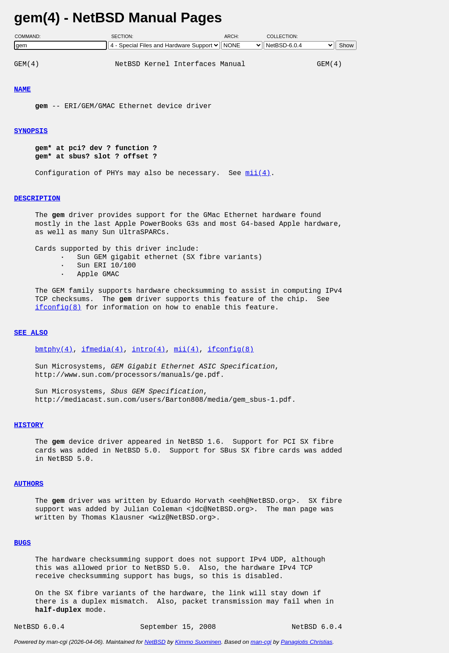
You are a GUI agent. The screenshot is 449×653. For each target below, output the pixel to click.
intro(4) (149, 350)
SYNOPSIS (31, 131)
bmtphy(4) (54, 350)
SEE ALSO (31, 333)
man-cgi (261, 642)
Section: (124, 36)
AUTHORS (28, 484)
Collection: (282, 36)
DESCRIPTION (37, 199)
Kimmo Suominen (198, 642)
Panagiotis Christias (306, 642)
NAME (22, 90)
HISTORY (28, 425)
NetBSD (155, 642)
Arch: (235, 36)
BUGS (22, 543)
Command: (30, 36)
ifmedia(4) (102, 350)
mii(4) (258, 173)
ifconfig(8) (58, 307)
